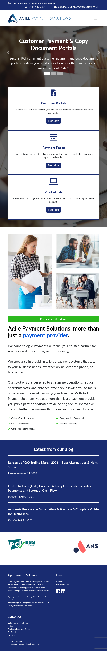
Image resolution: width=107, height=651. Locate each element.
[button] (8, 53)
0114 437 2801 (37, 6)
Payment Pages (53, 147)
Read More (53, 120)
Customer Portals (53, 103)
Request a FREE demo (53, 319)
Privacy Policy (62, 584)
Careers (59, 581)
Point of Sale (54, 192)
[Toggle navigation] (95, 18)
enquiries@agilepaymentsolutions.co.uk (78, 6)
